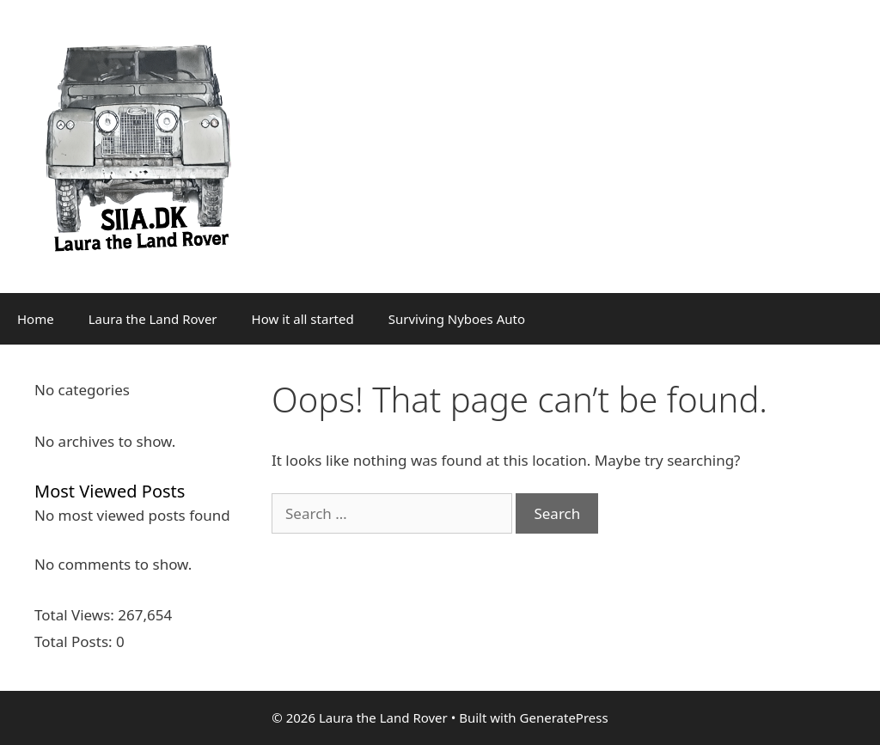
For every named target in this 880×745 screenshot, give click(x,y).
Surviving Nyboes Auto (456, 318)
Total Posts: (75, 641)
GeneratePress (564, 717)
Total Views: (76, 615)
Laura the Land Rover (153, 318)
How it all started (303, 318)
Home (35, 318)
